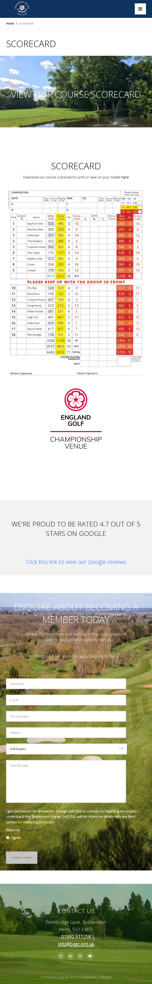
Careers (105, 977)
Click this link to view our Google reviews (76, 562)
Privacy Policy (31, 830)
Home (10, 23)
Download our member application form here (76, 656)
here (125, 177)
